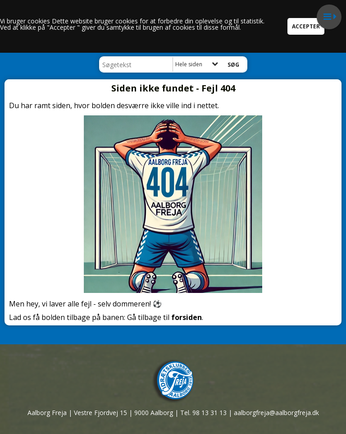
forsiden (186, 317)
